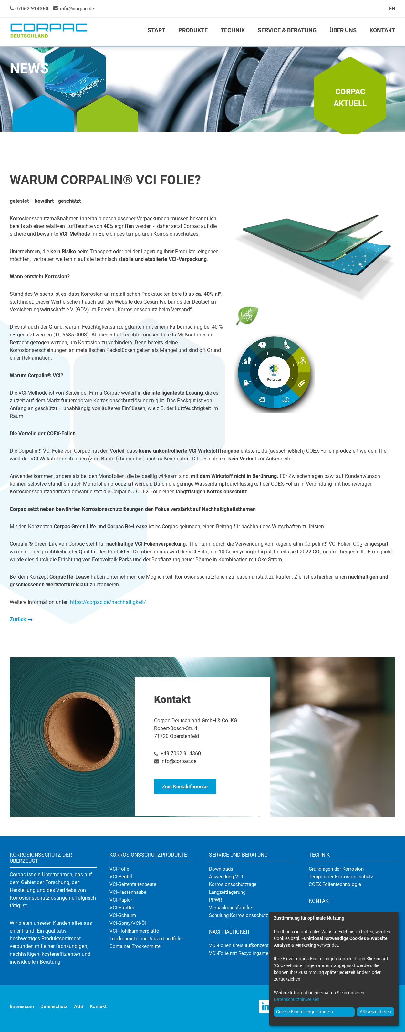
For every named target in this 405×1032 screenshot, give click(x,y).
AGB (78, 1006)
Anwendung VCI (226, 877)
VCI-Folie (119, 869)
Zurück (18, 619)
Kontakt (98, 1006)
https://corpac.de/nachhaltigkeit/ (108, 602)
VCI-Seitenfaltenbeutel (133, 884)
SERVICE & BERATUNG (287, 30)
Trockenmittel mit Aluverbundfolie (146, 939)
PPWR (215, 900)
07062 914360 (31, 9)
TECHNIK (233, 30)
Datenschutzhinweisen (296, 999)
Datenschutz (54, 1006)
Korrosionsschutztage (232, 884)
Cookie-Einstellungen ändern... (306, 1011)
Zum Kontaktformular (185, 786)
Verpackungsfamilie (230, 908)
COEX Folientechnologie (335, 884)
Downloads (221, 869)
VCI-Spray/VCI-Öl (127, 923)
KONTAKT (382, 30)
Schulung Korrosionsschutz (238, 915)
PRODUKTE (193, 30)
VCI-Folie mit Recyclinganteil (240, 953)
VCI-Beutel (120, 877)
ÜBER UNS (343, 30)
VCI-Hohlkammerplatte (134, 931)
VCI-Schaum (122, 915)
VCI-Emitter (121, 908)
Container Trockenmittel (135, 946)
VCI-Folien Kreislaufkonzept (239, 945)
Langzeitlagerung (227, 892)
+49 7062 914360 (181, 753)
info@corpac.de (77, 9)
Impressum (22, 1006)
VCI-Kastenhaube (127, 892)
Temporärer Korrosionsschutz (341, 877)
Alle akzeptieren (375, 1011)
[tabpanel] (202, 90)
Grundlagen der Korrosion (336, 869)
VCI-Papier (120, 900)
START (156, 30)
